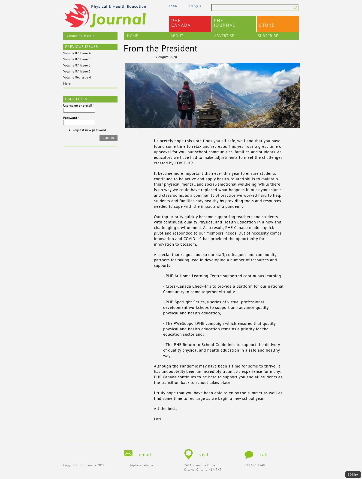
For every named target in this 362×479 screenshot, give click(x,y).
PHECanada (181, 23)
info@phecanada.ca (138, 465)
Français (195, 6)
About (177, 35)
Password (71, 118)
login (173, 6)
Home (132, 35)
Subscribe (268, 35)
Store (267, 25)
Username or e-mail (79, 105)
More (67, 83)
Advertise (224, 35)
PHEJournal (224, 23)
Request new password (89, 130)
